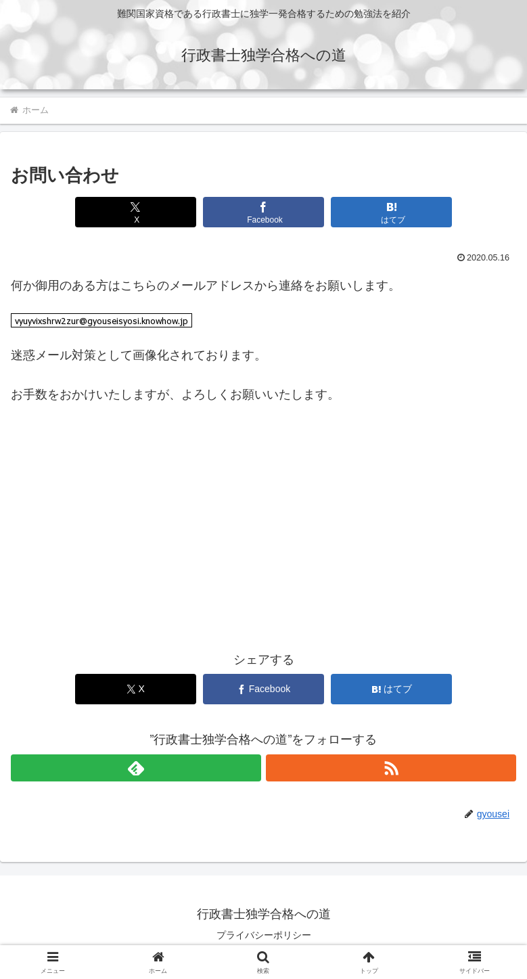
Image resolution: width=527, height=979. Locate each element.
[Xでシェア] (135, 212)
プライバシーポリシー (263, 935)
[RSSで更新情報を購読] (391, 767)
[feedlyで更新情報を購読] (136, 767)
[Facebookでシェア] (263, 212)
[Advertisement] (263, 536)
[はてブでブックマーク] (391, 212)
